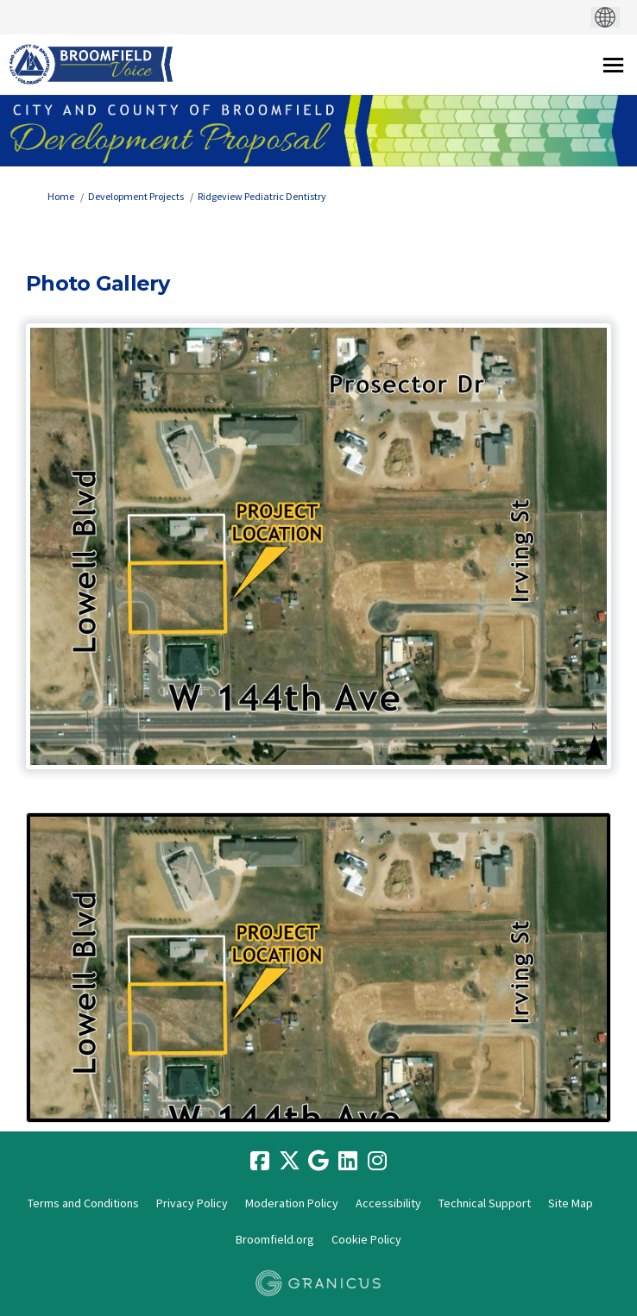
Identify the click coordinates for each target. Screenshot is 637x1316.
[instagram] (377, 1161)
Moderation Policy (291, 1203)
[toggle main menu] (613, 65)
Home (60, 196)
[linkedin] (347, 1161)
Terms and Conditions (83, 1203)
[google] (318, 1161)
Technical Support (484, 1203)
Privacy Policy (192, 1203)
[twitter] (289, 1161)
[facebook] (259, 1161)
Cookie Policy (366, 1239)
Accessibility (388, 1203)
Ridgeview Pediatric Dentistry (262, 196)
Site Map (570, 1203)
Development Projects (136, 196)
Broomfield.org (275, 1239)
